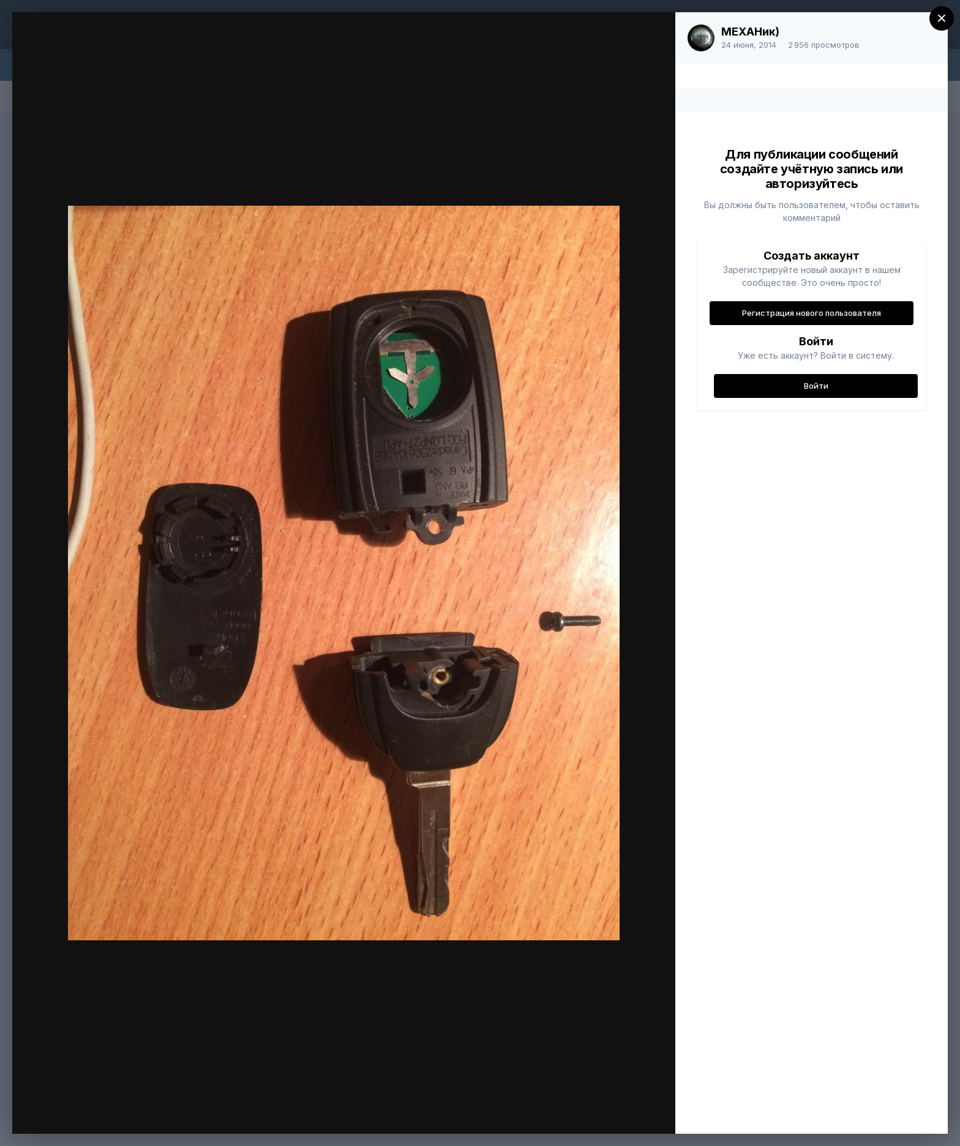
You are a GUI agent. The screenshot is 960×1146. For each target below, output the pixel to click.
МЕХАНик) (750, 31)
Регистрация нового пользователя (811, 313)
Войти (816, 386)
